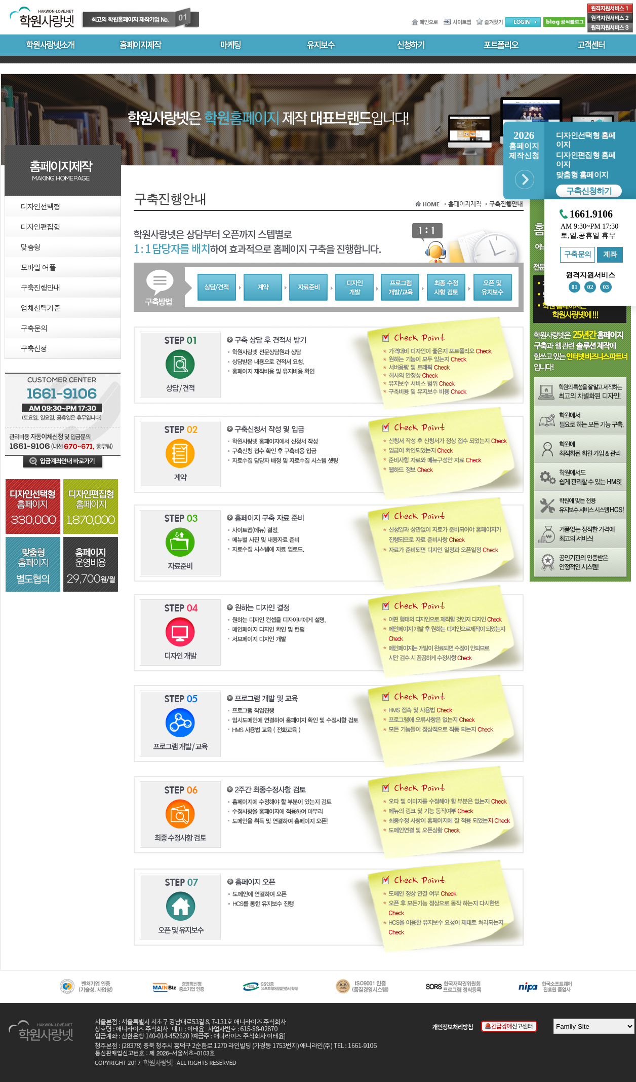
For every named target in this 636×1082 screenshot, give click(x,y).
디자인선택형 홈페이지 (585, 140)
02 (590, 287)
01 (575, 287)
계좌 (610, 254)
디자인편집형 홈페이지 (585, 159)
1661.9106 (591, 214)
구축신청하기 (589, 191)
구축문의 (577, 254)
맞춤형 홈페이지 (582, 175)
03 (606, 287)
